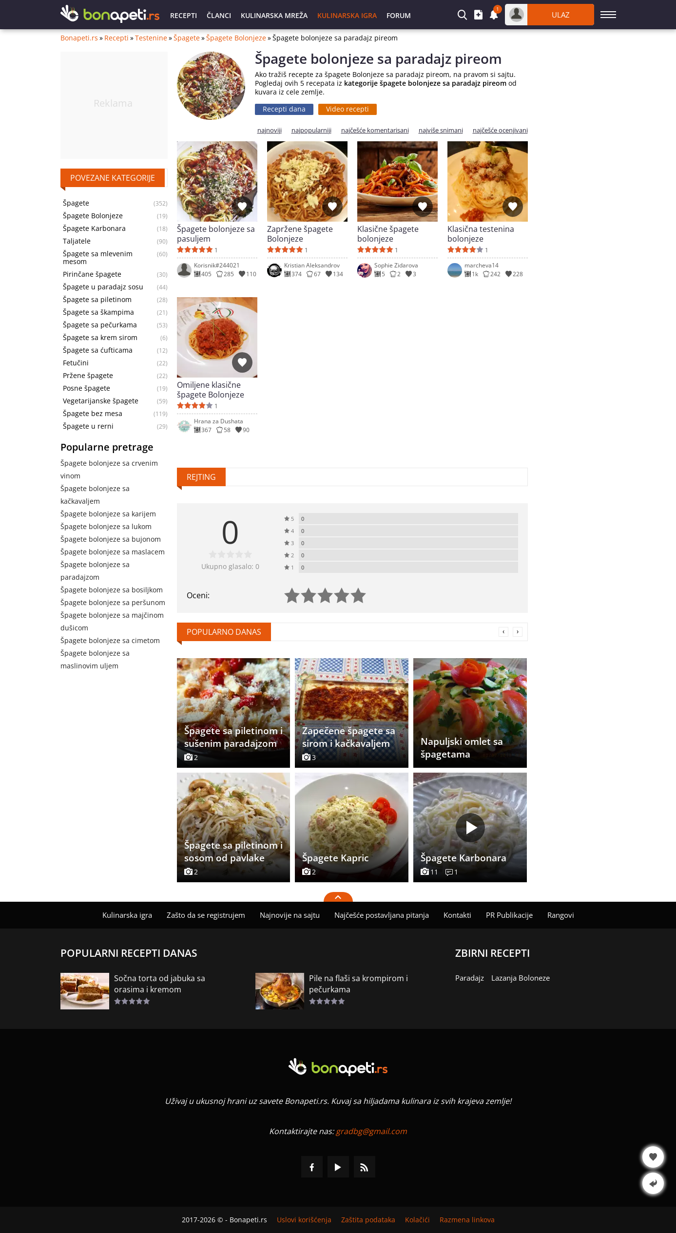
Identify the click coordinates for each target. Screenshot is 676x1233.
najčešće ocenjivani (500, 130)
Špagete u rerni (88, 426)
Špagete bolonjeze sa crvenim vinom (109, 469)
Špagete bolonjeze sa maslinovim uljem (95, 659)
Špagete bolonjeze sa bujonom (110, 539)
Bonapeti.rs (79, 38)
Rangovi (560, 915)
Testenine (151, 38)
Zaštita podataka (368, 1219)
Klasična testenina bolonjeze (480, 234)
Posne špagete (86, 388)
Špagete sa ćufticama (98, 350)
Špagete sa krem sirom (100, 337)
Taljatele (77, 241)
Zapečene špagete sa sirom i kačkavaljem (348, 737)
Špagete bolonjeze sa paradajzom (95, 571)
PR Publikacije (509, 915)
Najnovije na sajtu (290, 915)
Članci (219, 15)
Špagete (187, 38)
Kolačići (417, 1219)
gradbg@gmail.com (371, 1131)
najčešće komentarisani (375, 130)
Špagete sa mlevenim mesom (98, 258)
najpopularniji (311, 130)
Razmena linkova (467, 1219)
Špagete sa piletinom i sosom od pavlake (233, 851)
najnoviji (269, 130)
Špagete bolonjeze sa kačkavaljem (95, 495)
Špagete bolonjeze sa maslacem (112, 551)
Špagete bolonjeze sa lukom (106, 526)
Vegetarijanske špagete (100, 401)
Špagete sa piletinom (97, 300)
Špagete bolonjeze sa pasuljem (216, 234)
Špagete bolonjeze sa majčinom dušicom (112, 621)
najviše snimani (441, 130)
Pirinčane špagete (92, 274)
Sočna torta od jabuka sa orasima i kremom (159, 984)
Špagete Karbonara (94, 228)
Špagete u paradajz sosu (103, 287)
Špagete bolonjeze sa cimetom (110, 640)
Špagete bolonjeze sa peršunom (112, 602)
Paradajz (469, 978)
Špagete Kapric (335, 858)
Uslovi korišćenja (304, 1219)
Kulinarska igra (347, 15)
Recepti (183, 15)
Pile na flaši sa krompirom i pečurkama (358, 984)
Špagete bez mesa (92, 413)
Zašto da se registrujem (206, 915)
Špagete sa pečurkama (100, 325)
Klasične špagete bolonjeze (388, 234)
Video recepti (347, 109)
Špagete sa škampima (98, 312)
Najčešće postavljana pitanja (381, 915)
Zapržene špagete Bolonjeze (300, 234)
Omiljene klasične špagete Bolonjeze (210, 389)
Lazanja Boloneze (520, 978)
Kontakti (457, 915)
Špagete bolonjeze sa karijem (108, 513)
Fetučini (76, 363)
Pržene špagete (88, 375)
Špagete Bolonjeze (236, 38)
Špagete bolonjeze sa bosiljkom (111, 589)
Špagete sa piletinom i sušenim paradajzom (233, 737)
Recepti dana (284, 109)
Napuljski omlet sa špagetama (462, 747)
